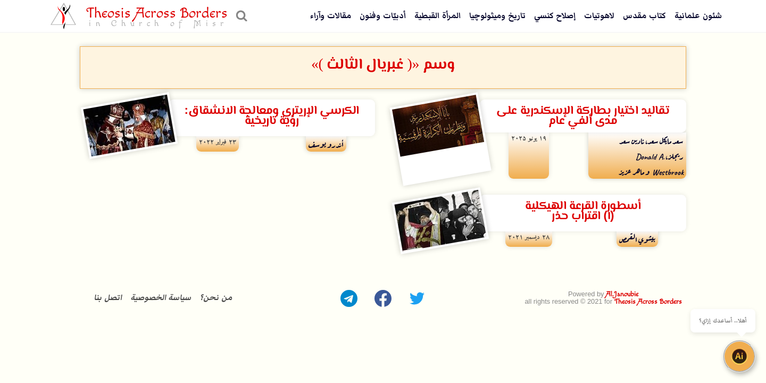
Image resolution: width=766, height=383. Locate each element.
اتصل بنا (108, 298)
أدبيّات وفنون (383, 16)
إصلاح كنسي (555, 16)
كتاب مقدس (644, 16)
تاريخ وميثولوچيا (497, 16)
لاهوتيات (599, 16)
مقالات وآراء (330, 16)
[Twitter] (417, 298)
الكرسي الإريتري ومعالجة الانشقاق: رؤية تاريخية (271, 116)
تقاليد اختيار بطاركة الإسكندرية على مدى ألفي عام (582, 116)
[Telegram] (349, 298)
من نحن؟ (215, 298)
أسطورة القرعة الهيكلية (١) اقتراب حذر (582, 211)
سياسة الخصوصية (161, 298)
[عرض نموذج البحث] (240, 16)
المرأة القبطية (437, 16)
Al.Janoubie (622, 294)
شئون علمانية (698, 16)
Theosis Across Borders (648, 302)
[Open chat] (739, 356)
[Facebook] (383, 298)
